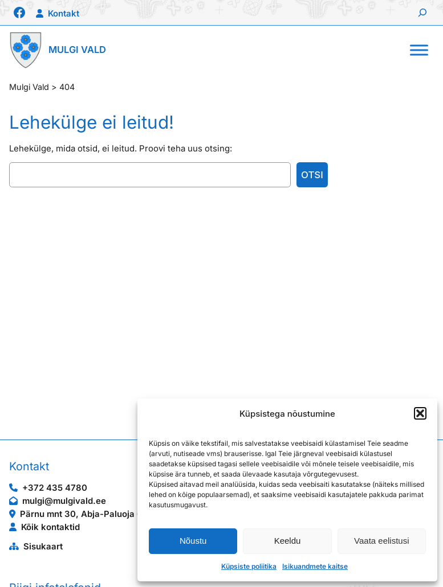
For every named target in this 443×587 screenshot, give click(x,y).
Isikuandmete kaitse (315, 566)
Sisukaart (43, 546)
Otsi (312, 174)
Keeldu (287, 540)
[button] (420, 413)
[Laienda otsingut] (422, 12)
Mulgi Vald (77, 49)
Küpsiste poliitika (249, 566)
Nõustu (193, 540)
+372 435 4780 (54, 488)
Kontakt (63, 14)
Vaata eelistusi (381, 540)
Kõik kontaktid (50, 527)
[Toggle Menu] (419, 49)
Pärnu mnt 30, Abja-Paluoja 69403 (92, 514)
